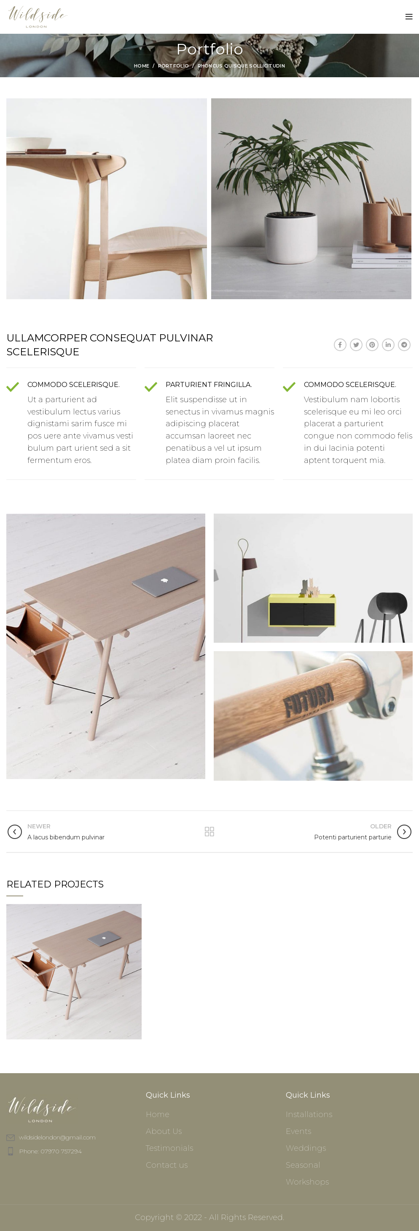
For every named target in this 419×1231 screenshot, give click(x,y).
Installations (309, 1114)
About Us (164, 1131)
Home (141, 66)
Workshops (307, 1182)
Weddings (306, 1148)
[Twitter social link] (356, 344)
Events (298, 1131)
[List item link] (69, 1151)
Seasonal (303, 1165)
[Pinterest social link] (372, 344)
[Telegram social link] (404, 344)
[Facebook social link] (340, 344)
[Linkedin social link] (388, 344)
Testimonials (169, 1148)
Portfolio (173, 66)
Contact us (167, 1165)
